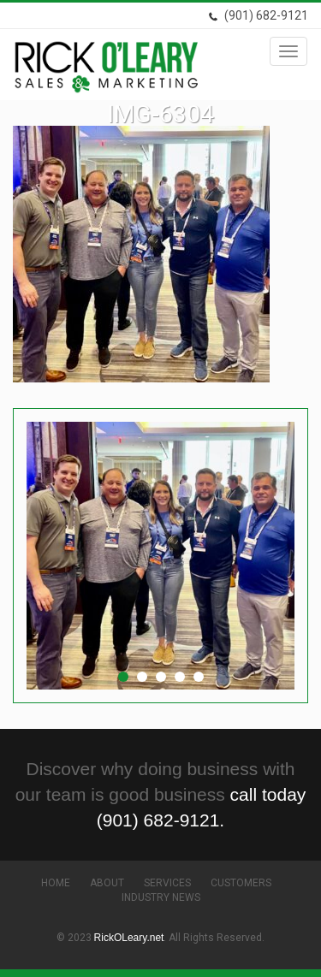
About (107, 883)
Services (167, 883)
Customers (241, 883)
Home (55, 883)
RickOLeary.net (129, 938)
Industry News (161, 897)
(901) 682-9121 (258, 15)
